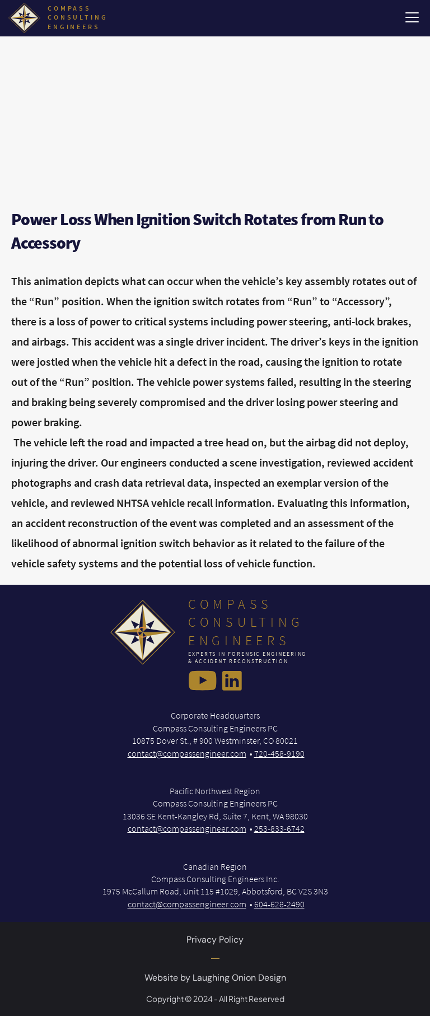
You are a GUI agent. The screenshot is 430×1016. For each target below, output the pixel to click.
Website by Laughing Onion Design (215, 980)
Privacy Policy (215, 942)
